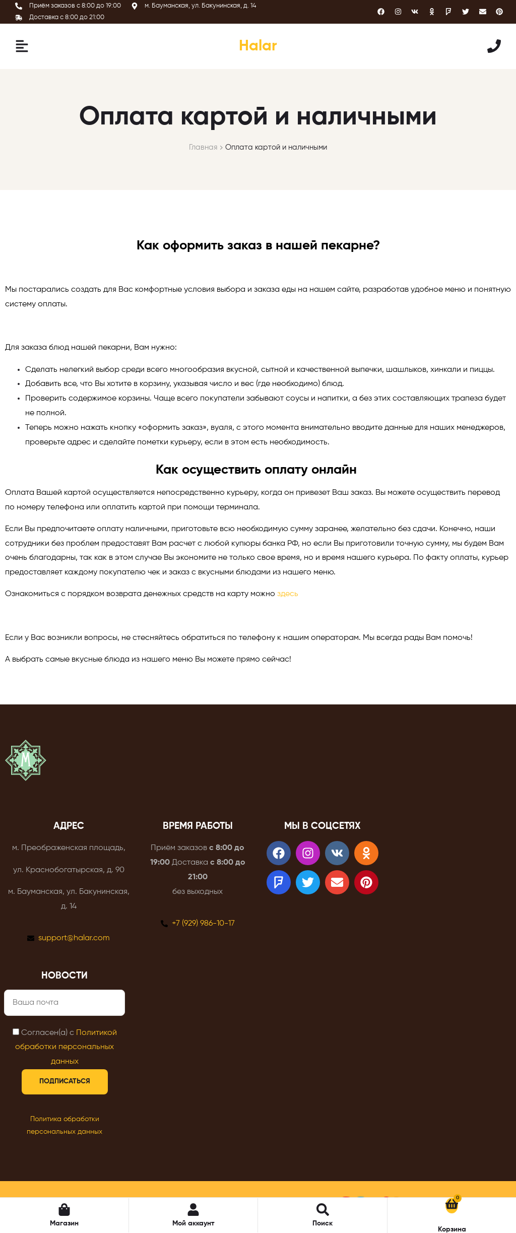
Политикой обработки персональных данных (66, 1047)
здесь (287, 594)
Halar (258, 46)
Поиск (322, 1223)
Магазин (64, 1223)
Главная (203, 147)
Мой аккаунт (193, 1223)
